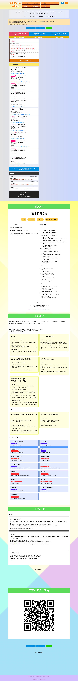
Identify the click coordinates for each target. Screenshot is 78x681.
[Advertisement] (29, 578)
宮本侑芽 (15, 4)
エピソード (26, 6)
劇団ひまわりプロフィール (51, 219)
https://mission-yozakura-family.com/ (20, 81)
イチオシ (54, 3)
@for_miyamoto (24, 169)
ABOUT (36, 3)
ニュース (26, 3)
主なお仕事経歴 (36, 6)
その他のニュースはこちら (24, 60)
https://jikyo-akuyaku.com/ (18, 89)
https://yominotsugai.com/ (17, 73)
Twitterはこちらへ (59, 37)
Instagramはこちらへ (19, 37)
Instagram (31, 219)
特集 (45, 6)
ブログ (23, 219)
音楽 (45, 3)
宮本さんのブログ (16, 544)
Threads (40, 219)
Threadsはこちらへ (39, 37)
